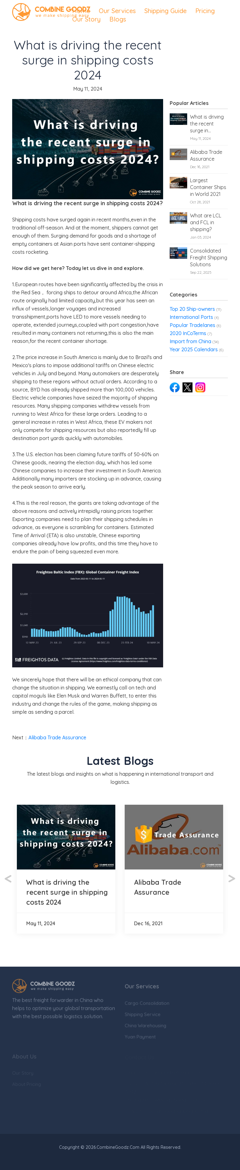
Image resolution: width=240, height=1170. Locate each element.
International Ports (191, 317)
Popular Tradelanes (192, 325)
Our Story (86, 19)
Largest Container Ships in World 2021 (208, 187)
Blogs (117, 19)
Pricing (205, 11)
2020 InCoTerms (188, 333)
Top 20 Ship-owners (192, 309)
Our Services (117, 11)
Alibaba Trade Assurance (206, 155)
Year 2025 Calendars (194, 349)
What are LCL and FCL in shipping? (205, 222)
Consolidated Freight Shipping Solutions (208, 258)
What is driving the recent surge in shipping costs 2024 (207, 124)
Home (81, 11)
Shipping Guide (165, 11)
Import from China (190, 341)
